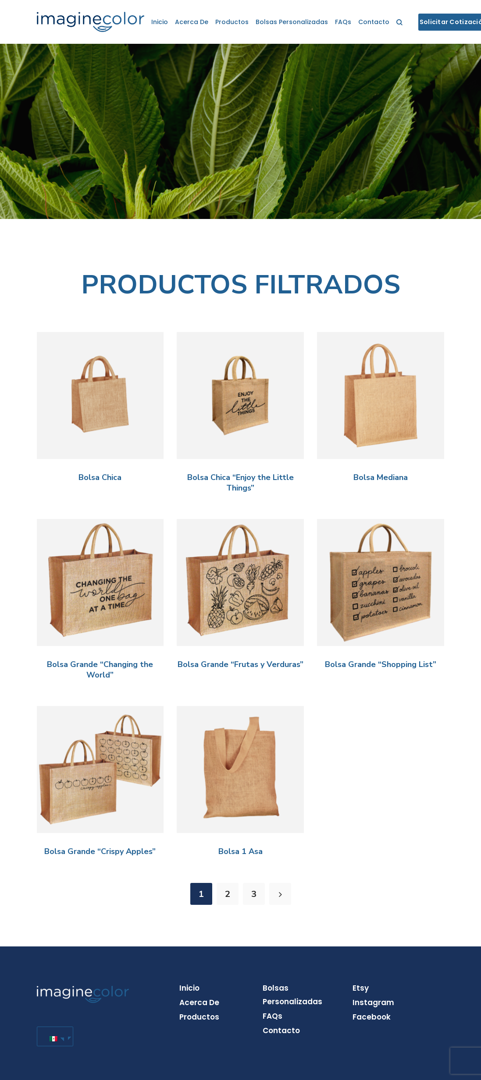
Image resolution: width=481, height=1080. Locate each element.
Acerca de (191, 22)
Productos (232, 22)
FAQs (343, 22)
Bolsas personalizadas (292, 22)
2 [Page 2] (227, 894)
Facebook (372, 1017)
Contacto (373, 22)
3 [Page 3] (254, 894)
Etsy (361, 988)
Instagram (373, 1002)
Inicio (159, 22)
